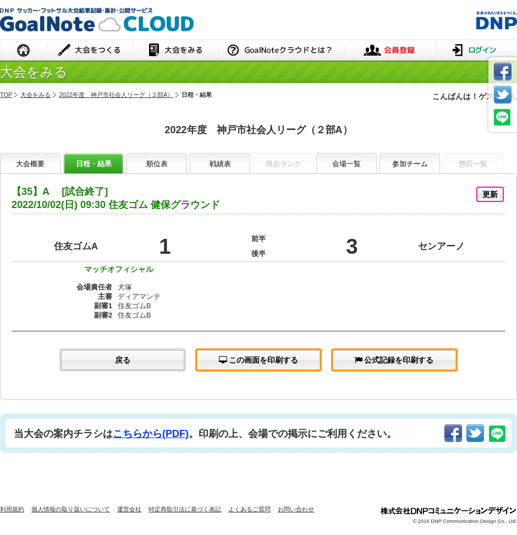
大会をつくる (90, 51)
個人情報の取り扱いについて (70, 509)
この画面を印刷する (259, 360)
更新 (490, 194)
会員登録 (390, 51)
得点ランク (283, 164)
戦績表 (220, 164)
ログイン (476, 51)
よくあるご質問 (249, 509)
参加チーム (410, 164)
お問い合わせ (296, 509)
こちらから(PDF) (151, 433)
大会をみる (175, 51)
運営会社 (129, 509)
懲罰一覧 (473, 164)
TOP (6, 94)
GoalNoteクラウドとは (281, 51)
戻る (122, 360)
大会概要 (30, 164)
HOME (23, 51)
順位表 (157, 164)
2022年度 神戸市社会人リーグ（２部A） (116, 94)
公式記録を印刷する (394, 360)
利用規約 (12, 509)
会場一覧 (346, 164)
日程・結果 (94, 164)
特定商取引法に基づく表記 (184, 509)
